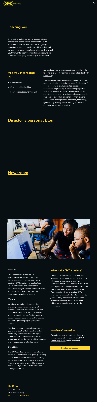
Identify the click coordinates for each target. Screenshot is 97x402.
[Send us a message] (70, 348)
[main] (30, 25)
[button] (94, 4)
